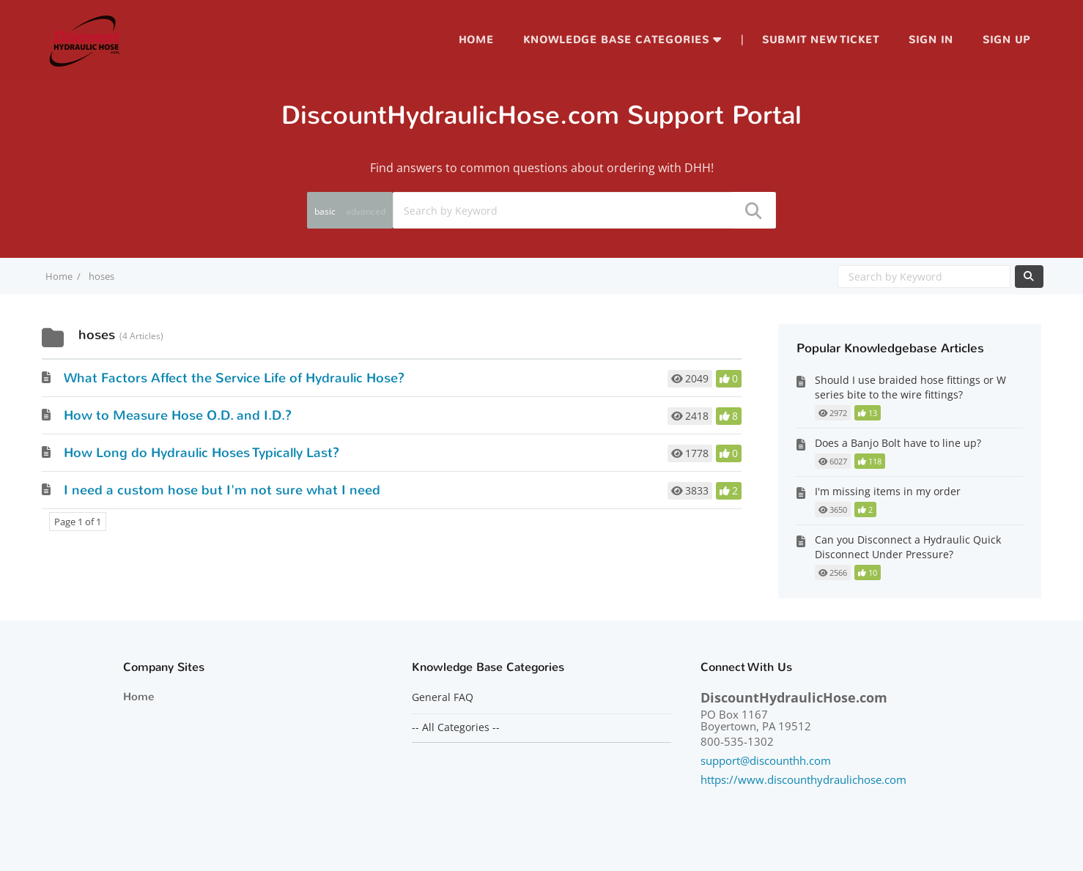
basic (325, 211)
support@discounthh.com (766, 760)
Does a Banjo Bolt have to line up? (898, 443)
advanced (365, 211)
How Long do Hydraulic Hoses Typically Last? (201, 453)
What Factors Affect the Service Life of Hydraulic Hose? (234, 378)
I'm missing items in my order (888, 491)
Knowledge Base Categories (616, 40)
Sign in (931, 40)
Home (476, 40)
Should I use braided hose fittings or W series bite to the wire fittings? (910, 387)
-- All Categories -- (456, 727)
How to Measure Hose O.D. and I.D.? (178, 415)
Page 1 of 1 (77, 521)
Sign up (1006, 40)
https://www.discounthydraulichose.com (803, 779)
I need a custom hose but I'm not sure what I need (222, 490)
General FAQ (442, 697)
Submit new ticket (820, 40)
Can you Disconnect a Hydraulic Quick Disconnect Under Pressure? (908, 547)
